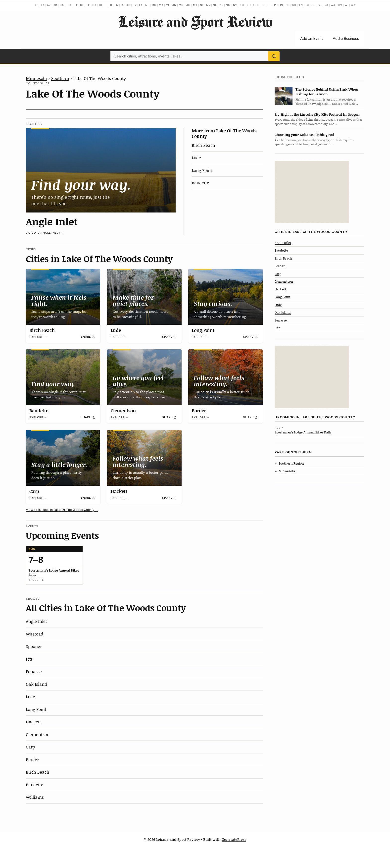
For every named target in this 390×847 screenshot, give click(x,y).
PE (276, 4)
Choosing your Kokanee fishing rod (304, 134)
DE (82, 4)
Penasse (34, 671)
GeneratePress (234, 839)
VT (320, 4)
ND (248, 4)
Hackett (119, 491)
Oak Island (36, 684)
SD (294, 4)
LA (141, 4)
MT (195, 4)
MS (181, 4)
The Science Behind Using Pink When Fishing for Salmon (326, 92)
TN (301, 4)
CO (68, 4)
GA (94, 4)
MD (154, 4)
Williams (35, 797)
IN (117, 4)
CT (75, 4)
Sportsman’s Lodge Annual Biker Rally (303, 432)
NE (202, 4)
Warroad (34, 634)
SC (288, 4)
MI (167, 4)
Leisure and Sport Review (195, 21)
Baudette (200, 183)
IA (122, 4)
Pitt (29, 659)
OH (255, 4)
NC (242, 4)
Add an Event (311, 38)
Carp (34, 491)
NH (215, 4)
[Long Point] (225, 297)
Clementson (123, 410)
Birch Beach (203, 145)
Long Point (202, 170)
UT (314, 4)
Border (199, 410)
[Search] (274, 56)
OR (269, 4)
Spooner (34, 646)
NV (208, 4)
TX (307, 4)
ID (106, 4)
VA (326, 4)
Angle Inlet (52, 221)
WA (333, 4)
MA (161, 4)
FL (88, 4)
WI (346, 4)
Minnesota (36, 78)
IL (111, 4)
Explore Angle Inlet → (45, 232)
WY (353, 4)
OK (262, 4)
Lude (196, 157)
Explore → (38, 337)
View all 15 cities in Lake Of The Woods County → (62, 510)
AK (43, 4)
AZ (49, 4)
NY (235, 4)
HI (100, 4)
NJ (221, 4)
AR (55, 4)
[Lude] (144, 297)
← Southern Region (289, 463)
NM (228, 4)
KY (135, 4)
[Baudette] (63, 377)
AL (36, 4)
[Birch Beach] (63, 297)
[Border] (225, 377)
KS (128, 4)
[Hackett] (144, 458)
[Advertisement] (312, 192)
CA (62, 4)
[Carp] (63, 458)
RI (281, 4)
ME (147, 4)
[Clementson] (144, 377)
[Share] (88, 336)
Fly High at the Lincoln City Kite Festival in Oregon (317, 114)
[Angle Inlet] (101, 170)
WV (340, 4)
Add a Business (346, 38)
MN (174, 4)
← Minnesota (285, 471)
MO (188, 4)
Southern (60, 78)
